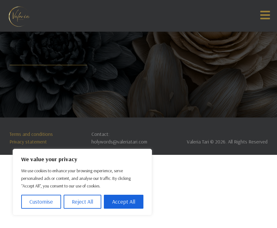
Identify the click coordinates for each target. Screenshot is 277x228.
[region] (82, 182)
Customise (41, 201)
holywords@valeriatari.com (119, 141)
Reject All (82, 201)
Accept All (123, 201)
